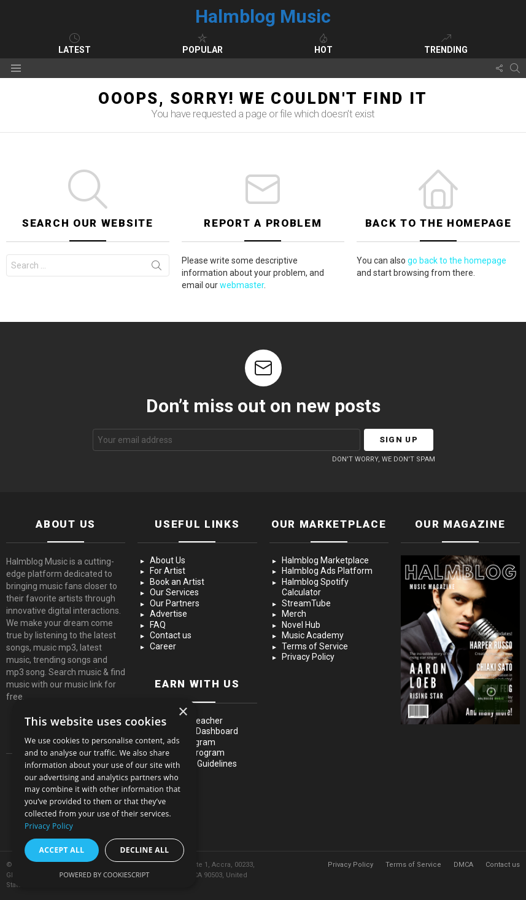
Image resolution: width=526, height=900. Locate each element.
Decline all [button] (144, 850)
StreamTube (306, 603)
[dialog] (104, 793)
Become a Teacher (186, 721)
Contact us (170, 635)
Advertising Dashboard (194, 731)
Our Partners (174, 603)
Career (163, 646)
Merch (294, 614)
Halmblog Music (263, 16)
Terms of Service (315, 646)
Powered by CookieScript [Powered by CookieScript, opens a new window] (105, 874)
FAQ (158, 625)
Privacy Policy (308, 657)
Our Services (174, 592)
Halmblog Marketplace (325, 560)
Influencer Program (187, 752)
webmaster (242, 285)
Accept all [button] (62, 850)
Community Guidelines (193, 764)
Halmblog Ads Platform (327, 571)
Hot (323, 43)
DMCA (463, 865)
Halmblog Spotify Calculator (315, 587)
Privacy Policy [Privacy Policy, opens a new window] (49, 826)
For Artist (167, 571)
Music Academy (313, 635)
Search (156, 267)
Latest (74, 43)
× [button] (182, 712)
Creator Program (182, 742)
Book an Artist (177, 582)
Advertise (168, 614)
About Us (167, 560)
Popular (202, 43)
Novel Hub (301, 625)
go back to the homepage (457, 260)
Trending (446, 43)
